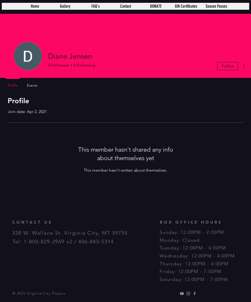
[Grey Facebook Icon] (194, 293)
